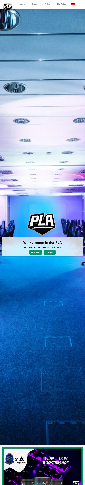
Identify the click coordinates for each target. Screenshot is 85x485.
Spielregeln (50, 252)
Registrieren (35, 252)
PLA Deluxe (62, 4)
